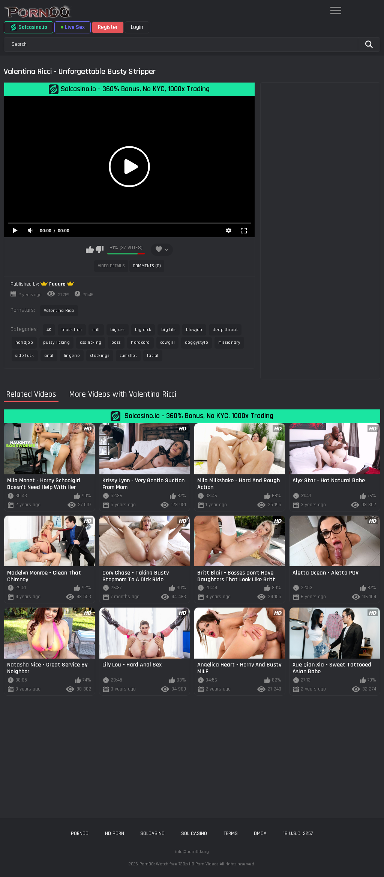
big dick (143, 329)
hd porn (114, 833)
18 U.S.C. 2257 (298, 833)
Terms (231, 833)
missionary (229, 342)
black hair (72, 329)
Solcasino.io (28, 27)
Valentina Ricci (59, 310)
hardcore (140, 342)
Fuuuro (58, 284)
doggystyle (196, 342)
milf (96, 329)
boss (116, 342)
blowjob (194, 329)
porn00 (79, 833)
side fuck (24, 355)
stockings (100, 355)
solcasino (152, 833)
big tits (168, 329)
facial (153, 355)
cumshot (128, 355)
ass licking (90, 342)
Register (108, 27)
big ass (117, 329)
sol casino (194, 833)
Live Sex (72, 27)
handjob (24, 342)
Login (137, 27)
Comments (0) (147, 266)
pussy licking (56, 342)
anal (49, 355)
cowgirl (167, 342)
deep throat (225, 329)
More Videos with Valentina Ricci (122, 395)
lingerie (72, 355)
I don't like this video (100, 249)
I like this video (90, 249)
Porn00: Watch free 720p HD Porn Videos (179, 864)
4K (49, 329)
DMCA (260, 833)
